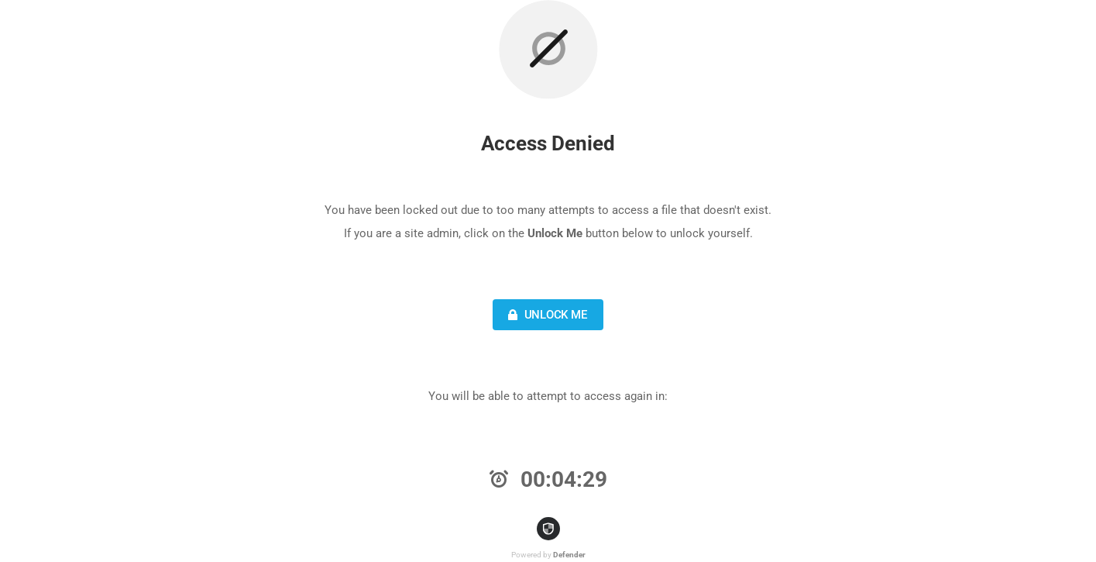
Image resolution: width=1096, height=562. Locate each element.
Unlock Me (545, 315)
